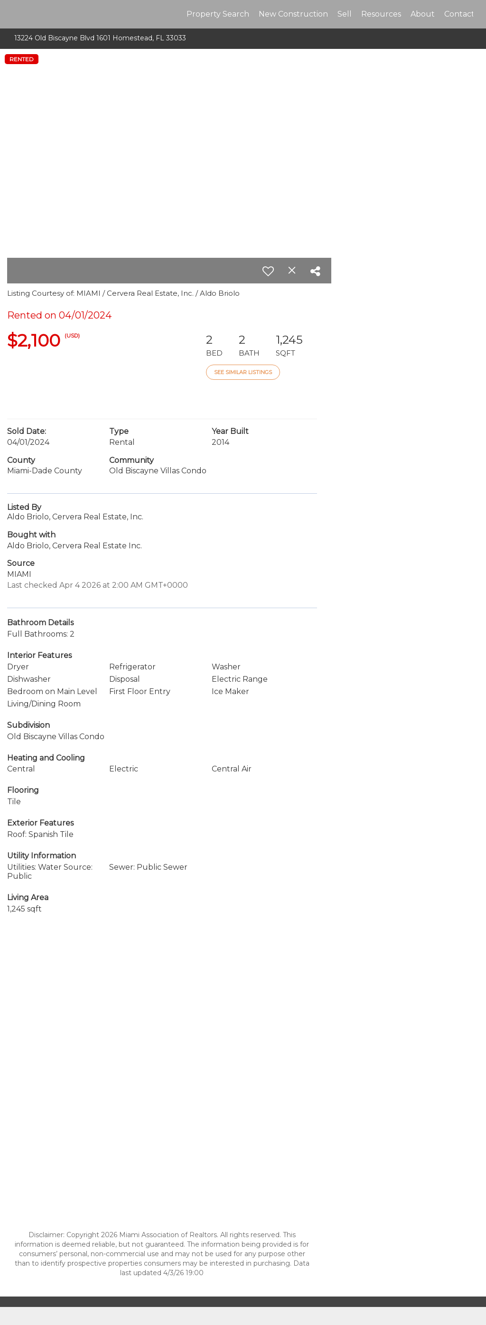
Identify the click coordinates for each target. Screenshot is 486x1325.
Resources (381, 14)
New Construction (293, 14)
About (423, 14)
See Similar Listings (243, 372)
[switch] (268, 271)
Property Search (218, 14)
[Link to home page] (18, 14)
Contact (459, 14)
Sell (344, 14)
